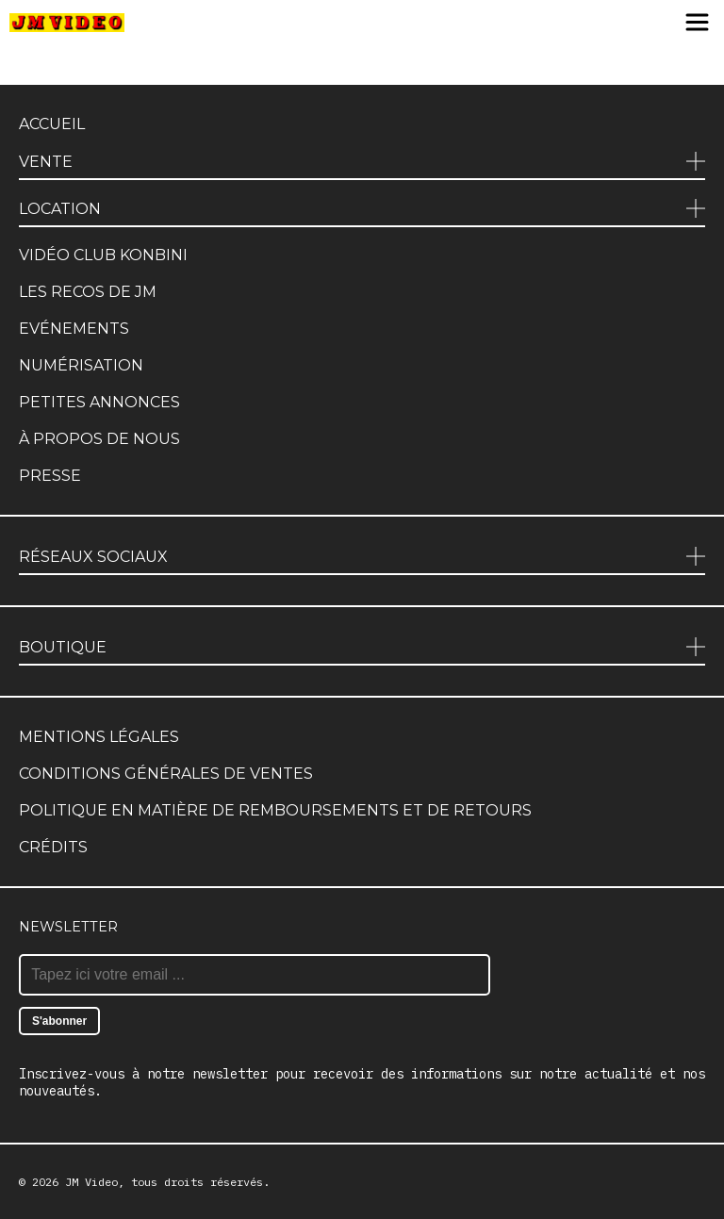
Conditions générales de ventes (166, 773)
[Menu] (697, 23)
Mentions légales (99, 737)
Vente (46, 162)
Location (60, 209)
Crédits (53, 847)
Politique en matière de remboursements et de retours (275, 810)
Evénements (74, 329)
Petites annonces (99, 402)
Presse (50, 476)
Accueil (52, 124)
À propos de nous (99, 439)
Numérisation (81, 365)
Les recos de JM (87, 292)
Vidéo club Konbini (103, 255)
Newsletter (68, 926)
